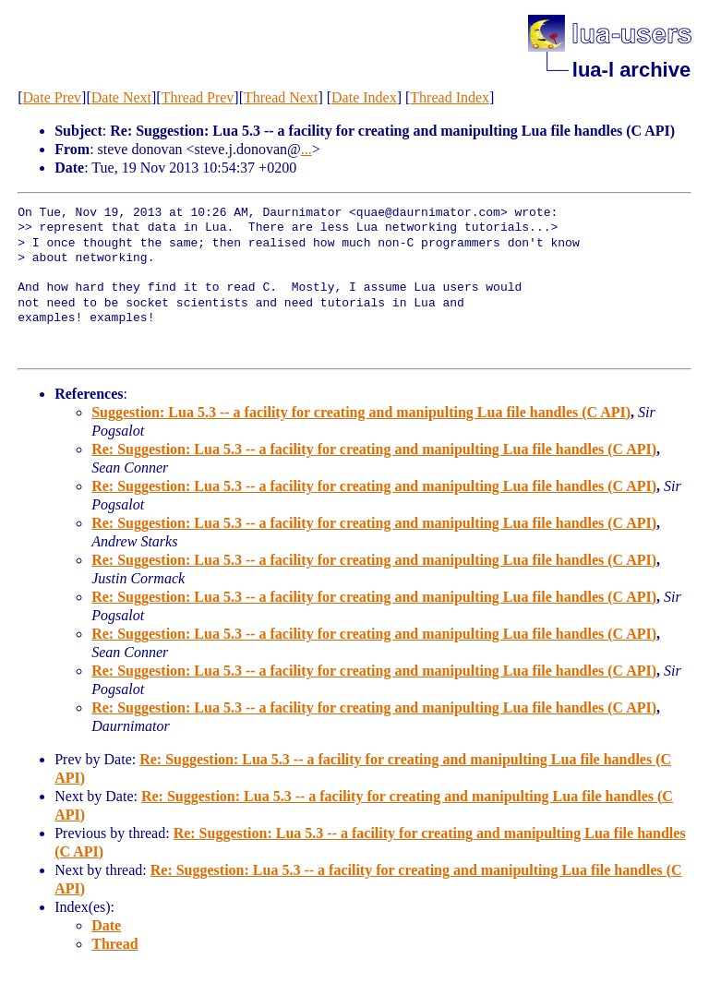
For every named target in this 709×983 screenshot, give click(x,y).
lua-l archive (631, 69)
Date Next (121, 97)
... (306, 149)
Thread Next (281, 97)
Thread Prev (198, 97)
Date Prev (52, 97)
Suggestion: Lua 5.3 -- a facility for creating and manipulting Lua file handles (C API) (361, 412)
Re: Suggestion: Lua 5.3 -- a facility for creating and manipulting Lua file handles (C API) (373, 449)
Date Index (364, 97)
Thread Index (449, 97)
